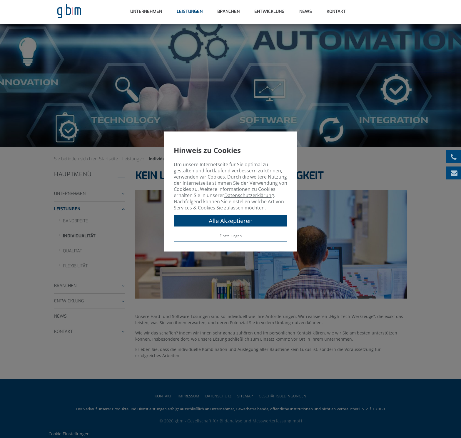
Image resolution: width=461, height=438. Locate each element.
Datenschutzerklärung (249, 195)
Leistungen (190, 11)
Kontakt (336, 11)
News (305, 11)
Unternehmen (146, 11)
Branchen (228, 11)
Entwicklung (269, 11)
